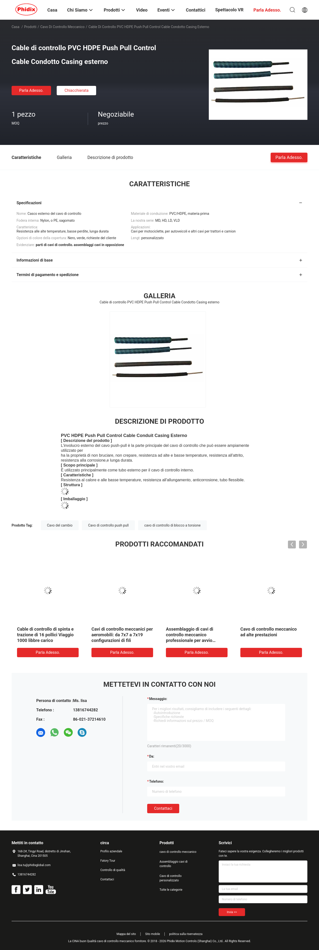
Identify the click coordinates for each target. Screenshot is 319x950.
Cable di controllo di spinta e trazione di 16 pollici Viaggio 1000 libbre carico (45, 634)
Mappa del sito (126, 934)
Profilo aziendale (111, 851)
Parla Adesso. (31, 90)
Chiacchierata (77, 90)
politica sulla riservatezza (185, 934)
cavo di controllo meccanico (62, 27)
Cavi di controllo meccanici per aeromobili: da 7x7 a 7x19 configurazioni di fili (122, 634)
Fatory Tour (107, 860)
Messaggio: (158, 699)
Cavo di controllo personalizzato (171, 878)
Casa (15, 27)
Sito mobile (152, 934)
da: (151, 756)
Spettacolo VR (229, 9)
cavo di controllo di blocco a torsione (172, 525)
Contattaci (163, 808)
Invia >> (232, 912)
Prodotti (30, 27)
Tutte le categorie (171, 889)
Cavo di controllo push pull (108, 525)
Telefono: (156, 781)
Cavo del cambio (59, 525)
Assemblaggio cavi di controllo (174, 864)
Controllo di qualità (112, 870)
